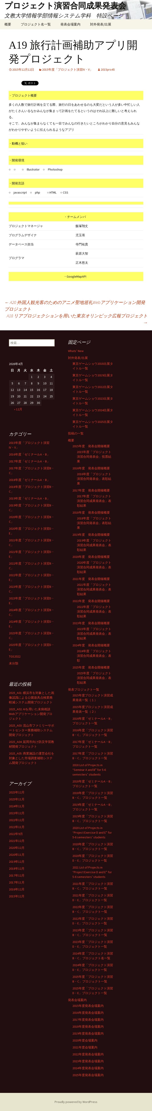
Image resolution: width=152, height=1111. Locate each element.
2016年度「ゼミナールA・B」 (29, 454)
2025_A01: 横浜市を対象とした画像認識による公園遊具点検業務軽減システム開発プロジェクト (31, 697)
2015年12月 (17, 896)
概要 (7, 24)
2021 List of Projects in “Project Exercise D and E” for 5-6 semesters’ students (92, 872)
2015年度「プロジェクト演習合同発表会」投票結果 (94, 456)
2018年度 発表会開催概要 (91, 512)
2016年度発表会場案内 (88, 1013)
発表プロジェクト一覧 (83, 689)
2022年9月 (16, 834)
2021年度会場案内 (84, 1047)
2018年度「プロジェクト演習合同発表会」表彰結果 (94, 523)
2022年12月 (17, 820)
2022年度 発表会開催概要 (91, 601)
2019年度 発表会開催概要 (91, 535)
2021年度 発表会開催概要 (91, 579)
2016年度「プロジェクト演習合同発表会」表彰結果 (94, 478)
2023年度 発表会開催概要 (91, 623)
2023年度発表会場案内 (88, 1061)
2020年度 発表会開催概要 (91, 557)
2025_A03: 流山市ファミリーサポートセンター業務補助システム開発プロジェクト (31, 730)
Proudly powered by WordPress (76, 1102)
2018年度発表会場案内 (88, 1027)
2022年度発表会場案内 (88, 1054)
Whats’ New (76, 351)
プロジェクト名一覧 (36, 24)
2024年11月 (17, 806)
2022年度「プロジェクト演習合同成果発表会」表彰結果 (94, 611)
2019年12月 (17, 862)
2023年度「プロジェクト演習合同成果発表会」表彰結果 (94, 633)
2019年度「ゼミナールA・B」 (29, 498)
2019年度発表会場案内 (88, 1033)
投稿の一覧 (76, 433)
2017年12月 (17, 875)
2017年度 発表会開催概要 (91, 490)
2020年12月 (17, 848)
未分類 (13, 663)
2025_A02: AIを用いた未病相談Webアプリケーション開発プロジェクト (30, 714)
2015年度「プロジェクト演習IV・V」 (67, 69)
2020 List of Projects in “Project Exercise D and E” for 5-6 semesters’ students (92, 832)
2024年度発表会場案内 (88, 1068)
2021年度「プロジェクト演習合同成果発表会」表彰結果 (94, 589)
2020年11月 (17, 855)
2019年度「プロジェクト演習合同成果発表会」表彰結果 (94, 545)
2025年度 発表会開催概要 (91, 667)
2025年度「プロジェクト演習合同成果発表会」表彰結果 (94, 678)
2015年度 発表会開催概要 (91, 446)
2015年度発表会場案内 (88, 1006)
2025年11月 (17, 799)
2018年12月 (17, 868)
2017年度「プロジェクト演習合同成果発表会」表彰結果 (94, 501)
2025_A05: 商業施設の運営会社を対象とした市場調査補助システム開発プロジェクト (31, 758)
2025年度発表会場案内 (88, 1075)
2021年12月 (17, 841)
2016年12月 (17, 889)
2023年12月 (17, 813)
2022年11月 (17, 827)
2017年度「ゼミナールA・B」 (29, 461)
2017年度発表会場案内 (88, 1020)
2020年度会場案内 (84, 1040)
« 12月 (18, 409)
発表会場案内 (70, 24)
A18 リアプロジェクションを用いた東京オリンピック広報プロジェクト (77, 319)
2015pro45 (108, 69)
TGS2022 (15, 656)
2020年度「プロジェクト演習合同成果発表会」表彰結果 (94, 567)
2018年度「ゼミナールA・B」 (29, 480)
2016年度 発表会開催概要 (91, 468)
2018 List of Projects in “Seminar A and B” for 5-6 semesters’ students (89, 769)
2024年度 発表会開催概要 (91, 645)
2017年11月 (17, 882)
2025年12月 (17, 792)
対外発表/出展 (100, 24)
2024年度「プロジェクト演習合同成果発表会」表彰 (94, 655)
